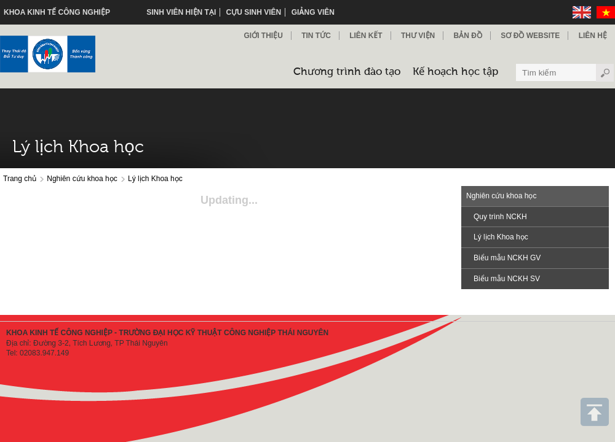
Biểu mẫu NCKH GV (507, 258)
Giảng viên (313, 12)
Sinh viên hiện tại (181, 12)
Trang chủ (19, 178)
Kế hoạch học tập (455, 72)
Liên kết (365, 35)
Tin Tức (316, 35)
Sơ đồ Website (530, 35)
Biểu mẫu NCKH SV (507, 278)
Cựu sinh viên (254, 12)
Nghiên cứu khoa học (82, 178)
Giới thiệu (263, 35)
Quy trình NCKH (500, 216)
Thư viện (418, 35)
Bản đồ (468, 35)
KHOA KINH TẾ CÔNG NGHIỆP (57, 12)
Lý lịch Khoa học (155, 178)
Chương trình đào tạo (346, 72)
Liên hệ (593, 35)
